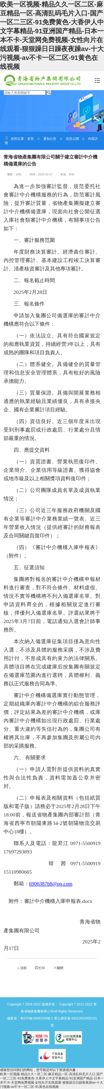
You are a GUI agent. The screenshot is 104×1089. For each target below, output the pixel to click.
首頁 (30, 138)
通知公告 (49, 138)
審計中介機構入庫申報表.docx (58, 901)
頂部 (21, 968)
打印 (40, 968)
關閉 (58, 968)
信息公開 (72, 138)
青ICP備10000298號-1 (36, 1018)
